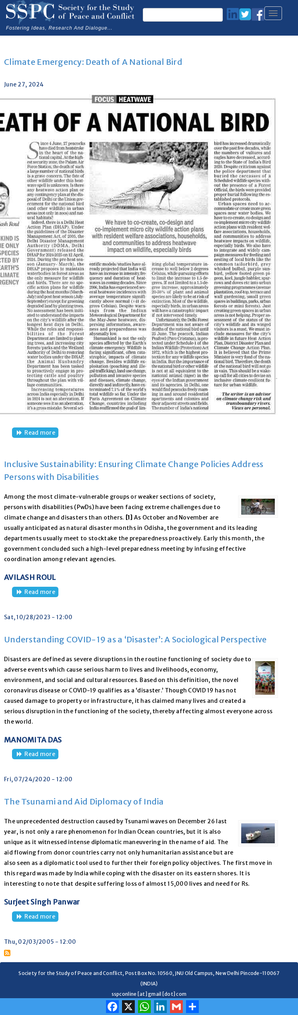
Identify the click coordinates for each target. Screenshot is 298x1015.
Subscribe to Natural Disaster (7, 953)
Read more (41, 433)
